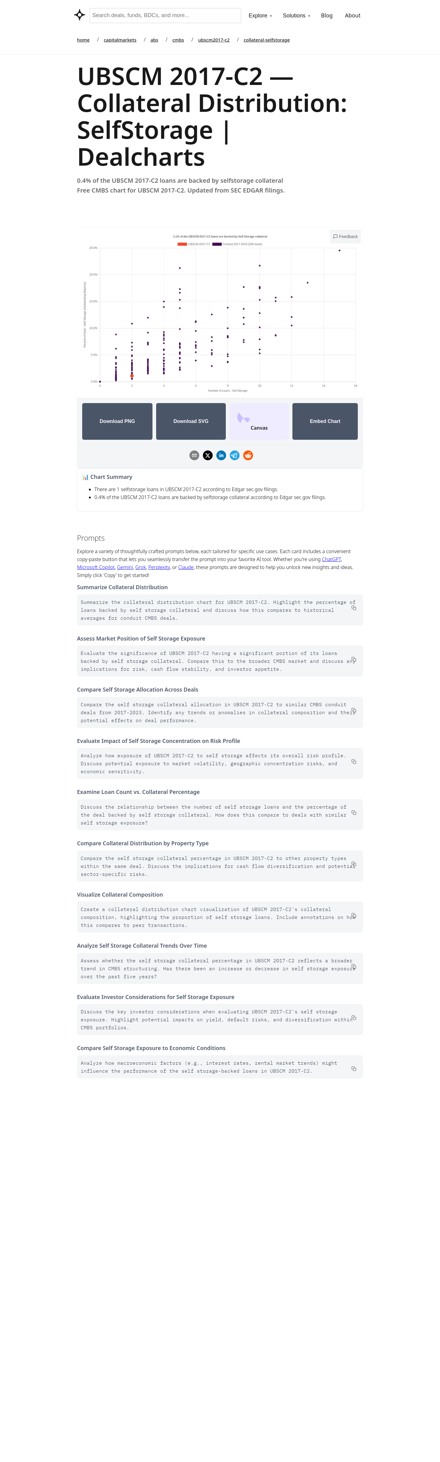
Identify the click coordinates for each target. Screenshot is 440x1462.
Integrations (173, 1388)
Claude (185, 567)
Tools (165, 1375)
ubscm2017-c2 (214, 40)
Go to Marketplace (97, 1206)
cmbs (178, 40)
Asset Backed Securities (251, 1437)
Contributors (174, 1400)
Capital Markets (243, 1375)
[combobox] (165, 15)
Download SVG (191, 421)
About (353, 15)
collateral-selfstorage (267, 40)
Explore (261, 16)
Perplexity (159, 567)
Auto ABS (236, 1400)
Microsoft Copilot (96, 567)
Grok (140, 567)
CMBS (232, 1388)
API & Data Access (180, 1424)
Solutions (297, 16)
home (83, 40)
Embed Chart (325, 421)
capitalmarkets (120, 40)
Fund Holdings (242, 1425)
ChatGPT (331, 559)
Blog (327, 15)
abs (154, 40)
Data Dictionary (284, 1206)
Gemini (125, 567)
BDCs (232, 1412)
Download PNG (117, 421)
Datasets (169, 1437)
